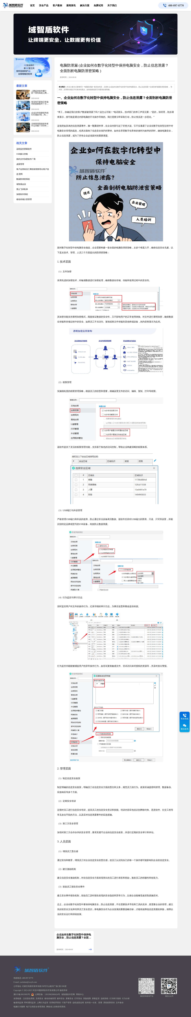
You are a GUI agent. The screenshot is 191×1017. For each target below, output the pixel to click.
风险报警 (87, 998)
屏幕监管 (96, 998)
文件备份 (120, 1003)
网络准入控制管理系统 (55, 1007)
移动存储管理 (50, 998)
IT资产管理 (66, 1003)
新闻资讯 (71, 5)
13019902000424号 (52, 994)
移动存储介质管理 (24, 199)
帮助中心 (80, 994)
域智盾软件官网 (68, 994)
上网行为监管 (42, 1003)
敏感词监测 (18, 1003)
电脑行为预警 (19, 1007)
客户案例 (57, 5)
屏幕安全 (69, 998)
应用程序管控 (55, 1003)
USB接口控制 (22, 154)
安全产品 (43, 5)
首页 (32, 5)
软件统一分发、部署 (93, 1003)
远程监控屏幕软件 (24, 149)
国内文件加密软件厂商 (26, 159)
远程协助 (104, 998)
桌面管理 (20, 164)
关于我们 (112, 5)
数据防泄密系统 (23, 179)
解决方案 (84, 5)
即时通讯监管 (30, 1003)
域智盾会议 (21, 184)
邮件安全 (61, 998)
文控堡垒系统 (29, 998)
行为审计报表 (115, 998)
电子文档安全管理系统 (35, 1007)
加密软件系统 (22, 194)
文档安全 (39, 998)
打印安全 (78, 998)
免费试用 (98, 5)
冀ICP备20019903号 (22, 994)
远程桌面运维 (78, 1003)
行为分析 (126, 998)
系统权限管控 (109, 1003)
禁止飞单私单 (22, 189)
